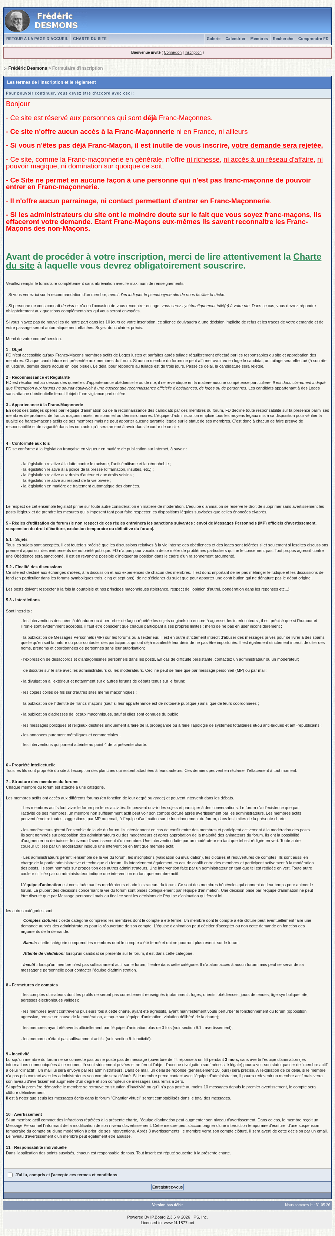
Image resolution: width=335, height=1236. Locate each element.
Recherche (283, 39)
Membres (259, 39)
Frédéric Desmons (27, 68)
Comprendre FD (313, 39)
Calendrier (235, 39)
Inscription (193, 52)
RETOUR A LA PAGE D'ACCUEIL (37, 39)
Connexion (173, 52)
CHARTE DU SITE (90, 39)
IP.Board (158, 1217)
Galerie (213, 39)
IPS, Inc (199, 1217)
